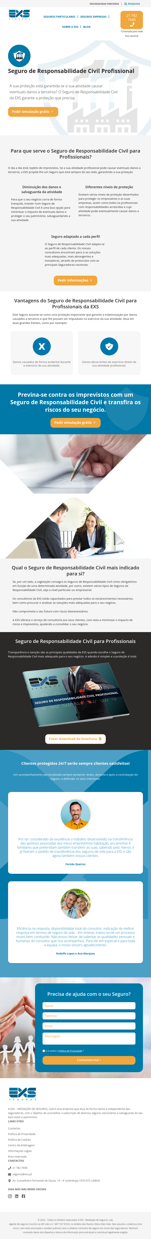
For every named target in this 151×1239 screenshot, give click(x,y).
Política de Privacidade (70, 1050)
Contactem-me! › (89, 1060)
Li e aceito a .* (65, 1050)
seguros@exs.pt (22, 1174)
